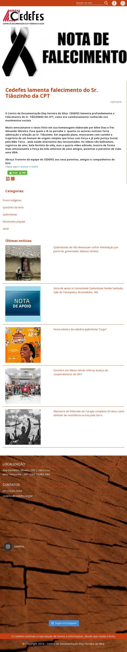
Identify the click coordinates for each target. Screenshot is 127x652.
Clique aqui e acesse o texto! (21, 166)
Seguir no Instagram (63, 623)
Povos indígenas (12, 200)
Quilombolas (10, 214)
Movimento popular (14, 221)
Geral (6, 228)
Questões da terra (13, 207)
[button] (107, 3)
